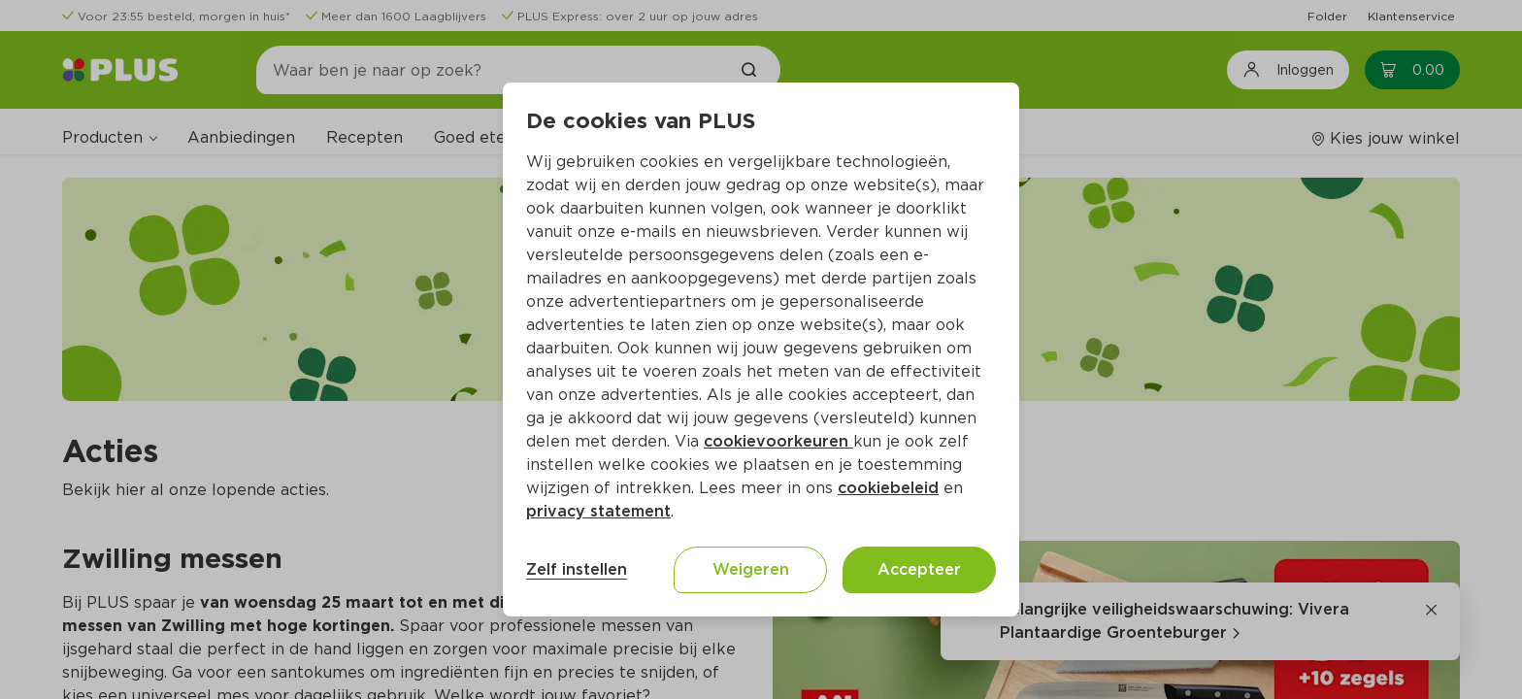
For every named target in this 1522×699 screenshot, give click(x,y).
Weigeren (750, 569)
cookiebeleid (888, 488)
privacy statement (598, 511)
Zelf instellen (576, 569)
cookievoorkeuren (778, 441)
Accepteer (919, 569)
